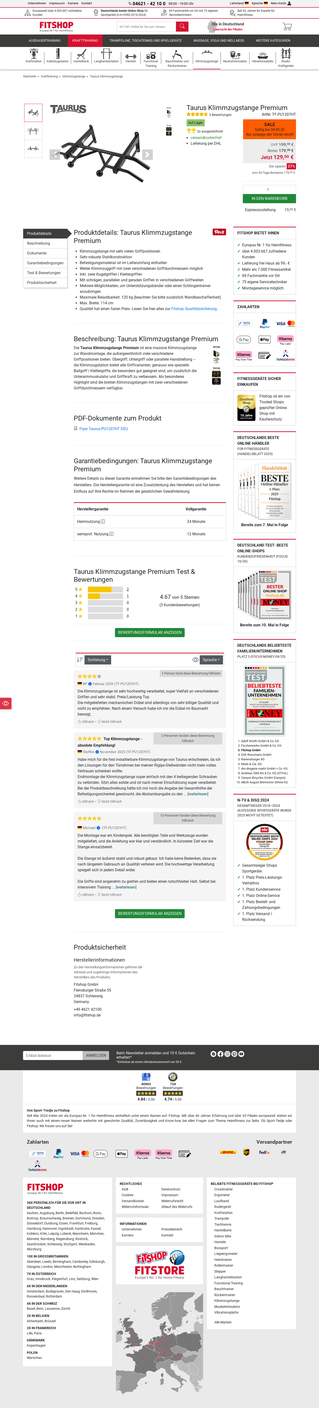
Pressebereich (171, 1229)
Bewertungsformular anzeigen (150, 636)
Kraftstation (223, 1213)
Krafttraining (85, 44)
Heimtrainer (223, 1260)
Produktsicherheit (42, 286)
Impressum (57, 3)
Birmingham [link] (62, 1262)
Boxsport (221, 1248)
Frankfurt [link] (76, 1223)
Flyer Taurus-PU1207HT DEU (101, 432)
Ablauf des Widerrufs (176, 1207)
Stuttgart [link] (70, 1244)
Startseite (29, 80)
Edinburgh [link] (97, 1262)
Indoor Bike (222, 1236)
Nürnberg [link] (47, 1239)
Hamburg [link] (34, 1229)
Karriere (73, 3)
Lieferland (239, 3)
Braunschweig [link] (50, 1218)
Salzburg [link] (83, 1279)
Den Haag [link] (72, 1291)
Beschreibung (38, 247)
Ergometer (222, 1195)
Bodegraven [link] (55, 1291)
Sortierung (96, 663)
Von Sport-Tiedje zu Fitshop (48, 1110)
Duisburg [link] (51, 1223)
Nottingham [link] (82, 1267)
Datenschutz (170, 1189)
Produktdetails (39, 237)
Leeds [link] (46, 1262)
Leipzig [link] (53, 1234)
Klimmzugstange (74, 80)
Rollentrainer (223, 1266)
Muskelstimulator (227, 1307)
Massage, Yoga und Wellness (219, 44)
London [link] (47, 1267)
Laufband (221, 1201)
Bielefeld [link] (71, 1213)
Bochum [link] (85, 1213)
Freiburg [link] (91, 1223)
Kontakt (86, 3)
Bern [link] (39, 1309)
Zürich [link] (65, 1309)
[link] (243, 327)
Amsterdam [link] (35, 1291)
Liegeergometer (226, 1254)
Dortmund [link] (83, 1218)
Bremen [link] (68, 1218)
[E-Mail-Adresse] (53, 1055)
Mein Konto (281, 3)
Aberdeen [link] (34, 1262)
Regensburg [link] (65, 1239)
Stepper (220, 1272)
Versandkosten (133, 1201)
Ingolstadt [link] (66, 1229)
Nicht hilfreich (109, 725)
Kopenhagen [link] (36, 1346)
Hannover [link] (49, 1229)
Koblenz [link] (33, 1234)
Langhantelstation (228, 1277)
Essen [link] (63, 1223)
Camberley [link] (80, 1262)
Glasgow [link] (33, 1267)
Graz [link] (30, 1279)
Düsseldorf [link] (35, 1223)
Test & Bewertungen (44, 276)
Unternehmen (37, 3)
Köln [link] (43, 1234)
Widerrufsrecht (172, 1201)
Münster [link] (33, 1239)
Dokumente (36, 256)
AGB (125, 1189)
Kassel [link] (96, 1229)
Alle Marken (223, 1322)
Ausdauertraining (45, 44)
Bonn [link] (97, 1213)
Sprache (260, 3)
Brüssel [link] (50, 1321)
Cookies (127, 1195)
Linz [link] (72, 1279)
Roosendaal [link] (36, 1296)
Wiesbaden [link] (87, 1244)
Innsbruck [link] (42, 1279)
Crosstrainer (223, 1189)
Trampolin (221, 1219)
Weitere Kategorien (273, 44)
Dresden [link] (98, 1218)
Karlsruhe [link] (82, 1229)
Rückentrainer (224, 1295)
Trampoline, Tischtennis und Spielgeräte (145, 44)
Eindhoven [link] (89, 1291)
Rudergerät (222, 1207)
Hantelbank (223, 1230)
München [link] (97, 1234)
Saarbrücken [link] (36, 1244)
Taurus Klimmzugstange (106, 80)
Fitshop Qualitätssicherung (194, 312)
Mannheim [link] (80, 1234)
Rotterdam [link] (54, 1296)
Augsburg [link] (47, 1213)
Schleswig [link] (54, 1244)
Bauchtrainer (224, 1289)
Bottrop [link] (32, 1218)
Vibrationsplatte (226, 1312)
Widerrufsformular (135, 1207)
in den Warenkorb (269, 202)
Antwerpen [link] (35, 1321)
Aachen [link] (32, 1213)
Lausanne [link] (52, 1309)
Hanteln (220, 1242)
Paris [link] (38, 1333)
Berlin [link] (60, 1213)
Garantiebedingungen (45, 266)
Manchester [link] (63, 1267)
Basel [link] (31, 1309)
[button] (55, 158)
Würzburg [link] (34, 1249)
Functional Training (228, 1283)
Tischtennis (222, 1225)
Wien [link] (94, 1279)
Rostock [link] (81, 1239)
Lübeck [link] (65, 1234)
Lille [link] (30, 1333)
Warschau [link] (34, 1358)
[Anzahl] (269, 193)
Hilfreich (86, 725)
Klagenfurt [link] (60, 1279)
